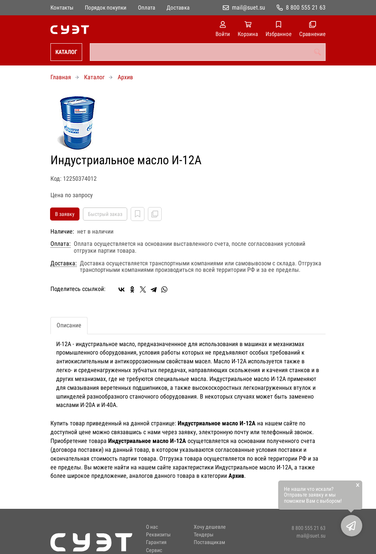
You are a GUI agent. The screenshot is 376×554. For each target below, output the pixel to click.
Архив (125, 77)
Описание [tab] (69, 325)
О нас (152, 527)
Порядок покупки (105, 7)
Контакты (61, 7)
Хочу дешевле (210, 527)
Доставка (178, 7)
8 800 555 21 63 (306, 7)
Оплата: (60, 243)
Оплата (146, 7)
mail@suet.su (248, 7)
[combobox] (208, 52)
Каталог (66, 52)
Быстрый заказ (105, 214)
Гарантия (156, 542)
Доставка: (63, 263)
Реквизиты (158, 535)
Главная (60, 77)
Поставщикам (209, 542)
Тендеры (204, 535)
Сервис (154, 550)
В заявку (65, 214)
